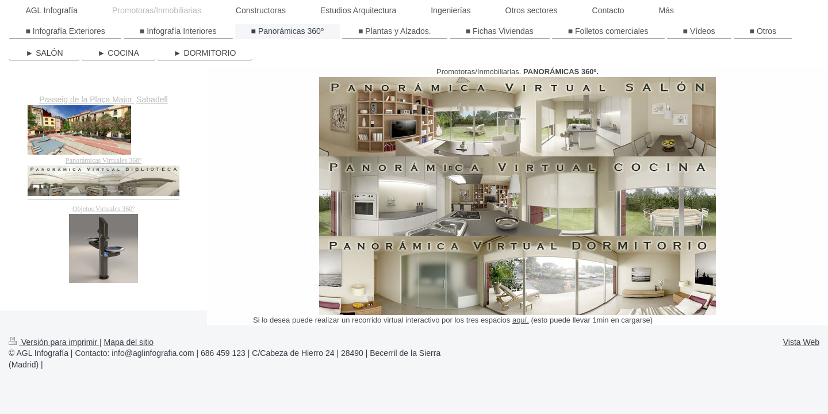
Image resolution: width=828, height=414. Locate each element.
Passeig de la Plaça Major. (86, 99)
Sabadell (152, 99)
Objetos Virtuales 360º (103, 209)
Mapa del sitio (129, 342)
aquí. (520, 320)
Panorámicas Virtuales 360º (103, 160)
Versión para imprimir (54, 342)
